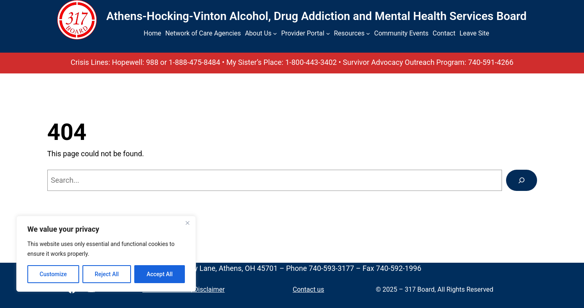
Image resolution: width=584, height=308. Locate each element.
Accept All (160, 274)
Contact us (308, 289)
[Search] (521, 180)
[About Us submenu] (275, 33)
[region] (106, 254)
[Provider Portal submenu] (328, 33)
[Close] (187, 223)
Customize (53, 274)
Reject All (107, 274)
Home (152, 33)
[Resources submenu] (368, 33)
